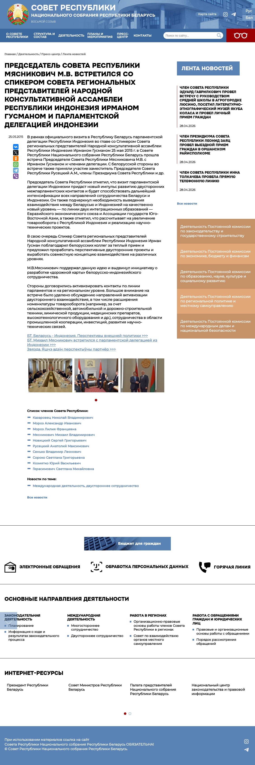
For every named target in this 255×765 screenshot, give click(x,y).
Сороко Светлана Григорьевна (59, 458)
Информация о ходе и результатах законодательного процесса (33, 636)
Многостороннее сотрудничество (85, 628)
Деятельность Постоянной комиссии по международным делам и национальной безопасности (215, 326)
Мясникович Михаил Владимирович (64, 435)
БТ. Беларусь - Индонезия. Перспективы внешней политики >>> (87, 336)
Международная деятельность (83, 617)
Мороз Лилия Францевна (54, 429)
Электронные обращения (42, 567)
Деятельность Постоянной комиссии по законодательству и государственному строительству (215, 231)
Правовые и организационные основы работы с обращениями (222, 631)
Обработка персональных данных (139, 567)
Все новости (37, 497)
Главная (10, 54)
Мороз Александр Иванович (57, 423)
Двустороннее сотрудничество (97, 636)
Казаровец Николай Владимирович (63, 418)
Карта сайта (207, 14)
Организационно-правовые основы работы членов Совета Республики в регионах (159, 626)
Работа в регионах (148, 615)
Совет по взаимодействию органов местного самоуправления (156, 640)
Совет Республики (93, 10)
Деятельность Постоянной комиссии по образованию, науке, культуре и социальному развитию (215, 276)
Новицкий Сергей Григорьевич (59, 440)
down (8, 620)
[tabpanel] (50, 375)
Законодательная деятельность (22, 617)
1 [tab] (96, 400)
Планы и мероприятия (100, 35)
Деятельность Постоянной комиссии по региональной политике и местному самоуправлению (215, 301)
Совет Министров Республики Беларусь (95, 687)
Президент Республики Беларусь (27, 687)
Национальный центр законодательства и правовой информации (218, 689)
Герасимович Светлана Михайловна (64, 469)
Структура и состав (44, 35)
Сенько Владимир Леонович (57, 452)
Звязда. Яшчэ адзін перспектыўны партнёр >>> (71, 349)
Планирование (21, 626)
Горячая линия (224, 567)
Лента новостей (74, 54)
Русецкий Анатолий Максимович (61, 446)
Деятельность (71, 35)
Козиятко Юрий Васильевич (57, 463)
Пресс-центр (123, 35)
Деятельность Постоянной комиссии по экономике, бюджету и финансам (215, 253)
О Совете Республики (17, 35)
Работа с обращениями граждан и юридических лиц (217, 619)
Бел (249, 18)
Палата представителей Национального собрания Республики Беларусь (153, 689)
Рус (249, 11)
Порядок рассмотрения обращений (216, 642)
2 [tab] (130, 714)
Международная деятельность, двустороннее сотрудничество (86, 486)
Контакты (142, 35)
